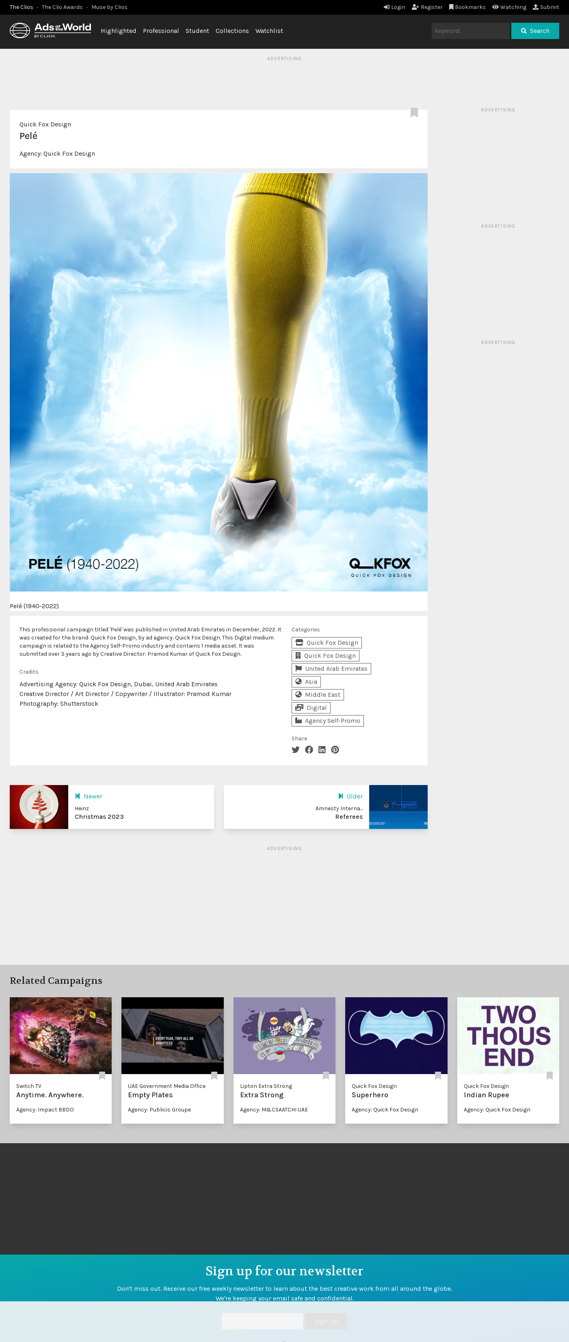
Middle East (317, 694)
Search (535, 31)
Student (197, 31)
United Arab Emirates (331, 668)
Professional (161, 31)
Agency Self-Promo (327, 720)
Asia (306, 681)
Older (350, 796)
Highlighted (118, 31)
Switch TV (28, 1086)
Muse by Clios (109, 7)
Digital (311, 707)
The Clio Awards (62, 7)
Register (427, 7)
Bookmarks (467, 7)
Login (394, 7)
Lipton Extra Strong (266, 1086)
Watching (509, 7)
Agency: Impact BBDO (45, 1109)
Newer (88, 796)
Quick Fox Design (45, 124)
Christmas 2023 (99, 816)
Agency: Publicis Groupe (159, 1109)
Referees (349, 816)
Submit (546, 7)
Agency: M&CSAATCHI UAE (274, 1109)
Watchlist (269, 31)
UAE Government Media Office (167, 1086)
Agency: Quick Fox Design (385, 1109)
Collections (232, 31)
